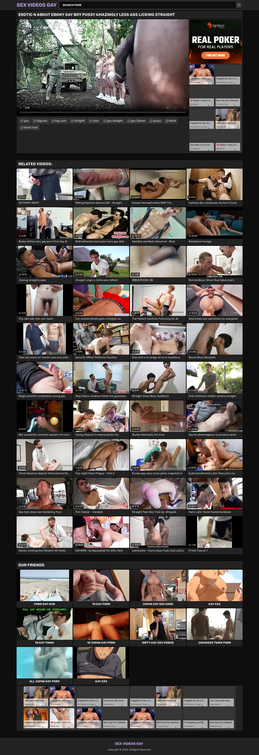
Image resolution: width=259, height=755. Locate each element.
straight (79, 120)
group (157, 120)
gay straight (115, 120)
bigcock (42, 120)
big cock (60, 120)
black (172, 120)
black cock (31, 127)
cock (96, 120)
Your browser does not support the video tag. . (103, 67)
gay (26, 120)
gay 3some (138, 120)
